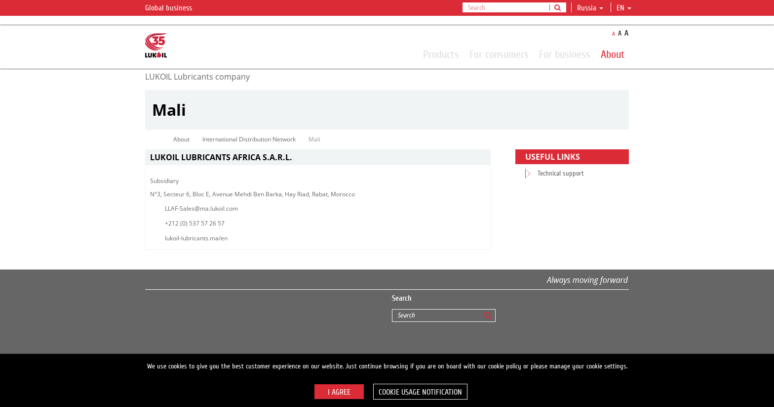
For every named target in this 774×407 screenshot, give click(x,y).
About (613, 54)
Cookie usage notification (420, 392)
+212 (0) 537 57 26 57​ (195, 223)
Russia (590, 7)
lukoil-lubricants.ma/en (196, 238)
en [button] (624, 7)
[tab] (318, 157)
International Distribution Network (249, 139)
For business (564, 54)
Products (441, 54)
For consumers (499, 54)
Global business (174, 8)
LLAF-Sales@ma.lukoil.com (201, 208)
